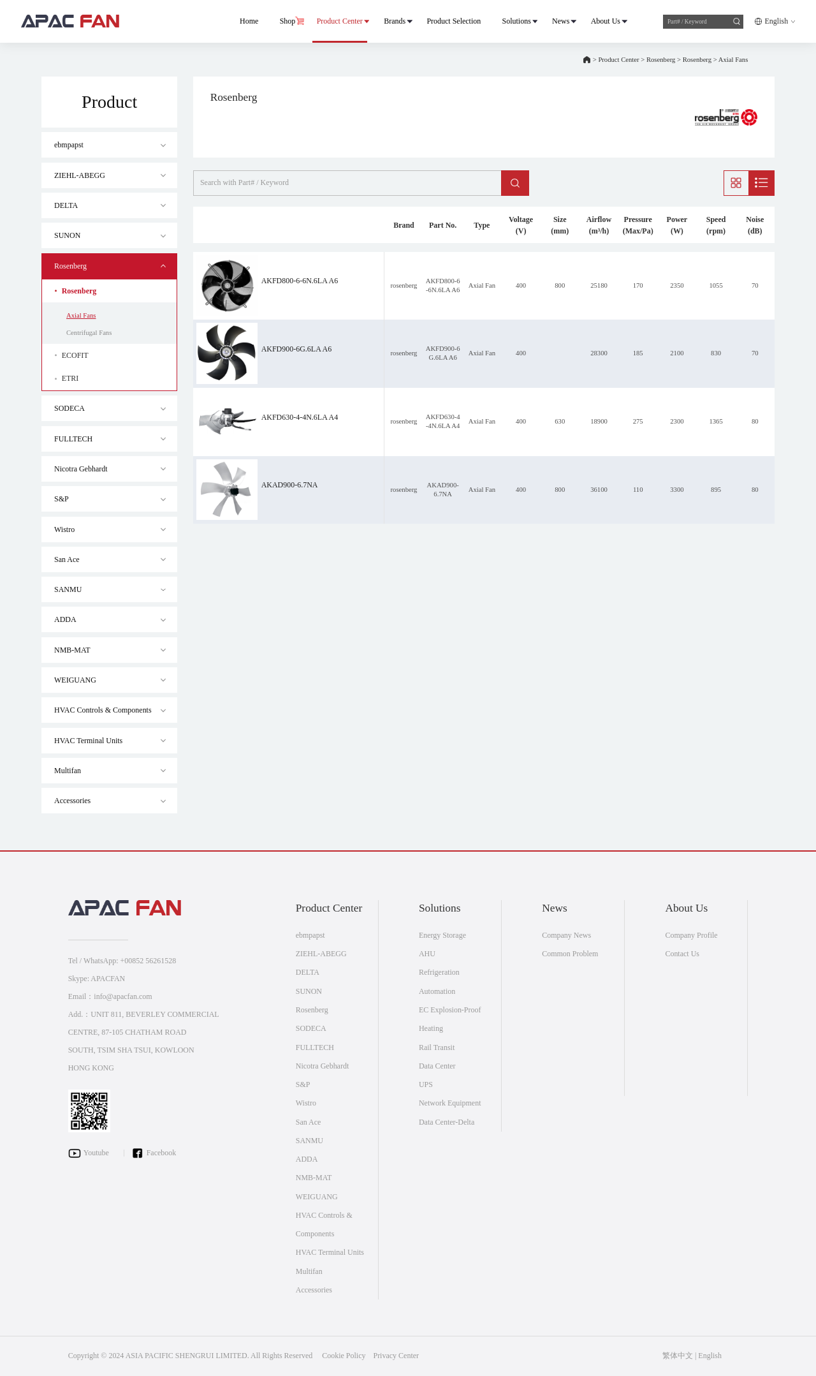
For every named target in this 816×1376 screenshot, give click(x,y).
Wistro (64, 529)
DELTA (66, 205)
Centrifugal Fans (89, 332)
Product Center (339, 21)
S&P (61, 498)
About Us (605, 21)
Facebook (162, 1152)
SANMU (68, 589)
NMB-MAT (72, 650)
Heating (431, 1028)
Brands (394, 21)
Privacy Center (396, 1355)
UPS (426, 1084)
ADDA (65, 619)
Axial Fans (733, 59)
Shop (287, 21)
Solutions (516, 21)
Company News (566, 935)
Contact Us (682, 953)
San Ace (67, 559)
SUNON (67, 235)
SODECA (69, 408)
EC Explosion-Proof (450, 1009)
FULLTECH (73, 438)
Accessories (72, 800)
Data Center (437, 1066)
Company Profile (691, 935)
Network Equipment (450, 1103)
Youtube (96, 1152)
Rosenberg (660, 59)
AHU (427, 953)
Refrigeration (439, 972)
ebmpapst (69, 144)
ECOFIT (75, 355)
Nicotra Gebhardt (81, 468)
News (560, 21)
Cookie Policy (343, 1355)
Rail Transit (437, 1047)
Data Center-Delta (446, 1122)
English (776, 21)
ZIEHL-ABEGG (79, 175)
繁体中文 (677, 1355)
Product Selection (453, 21)
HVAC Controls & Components (103, 710)
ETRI (70, 378)
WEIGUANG (75, 680)
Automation (437, 991)
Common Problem (570, 953)
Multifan (67, 770)
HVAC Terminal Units (88, 740)
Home (248, 21)
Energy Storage (442, 935)
